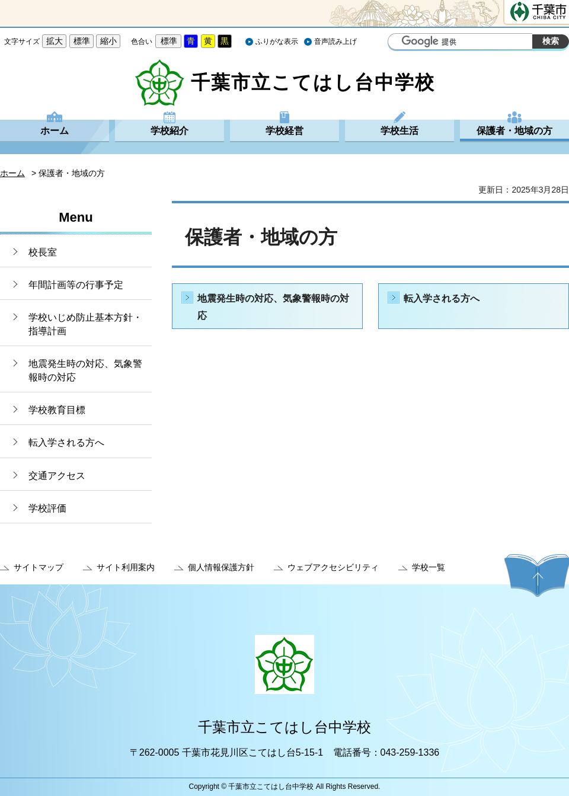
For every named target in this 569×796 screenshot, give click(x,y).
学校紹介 (169, 131)
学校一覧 (428, 567)
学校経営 (284, 131)
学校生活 (399, 131)
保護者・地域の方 (514, 131)
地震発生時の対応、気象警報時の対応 (85, 370)
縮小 (108, 41)
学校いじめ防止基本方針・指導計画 (85, 323)
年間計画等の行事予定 (75, 285)
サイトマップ (38, 567)
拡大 (54, 41)
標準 (81, 41)
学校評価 (47, 508)
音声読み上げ (335, 41)
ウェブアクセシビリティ (333, 567)
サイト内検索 (398, 43)
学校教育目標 (56, 410)
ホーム (54, 131)
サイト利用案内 (126, 567)
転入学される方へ (66, 442)
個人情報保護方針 (221, 567)
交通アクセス (56, 476)
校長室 (42, 252)
